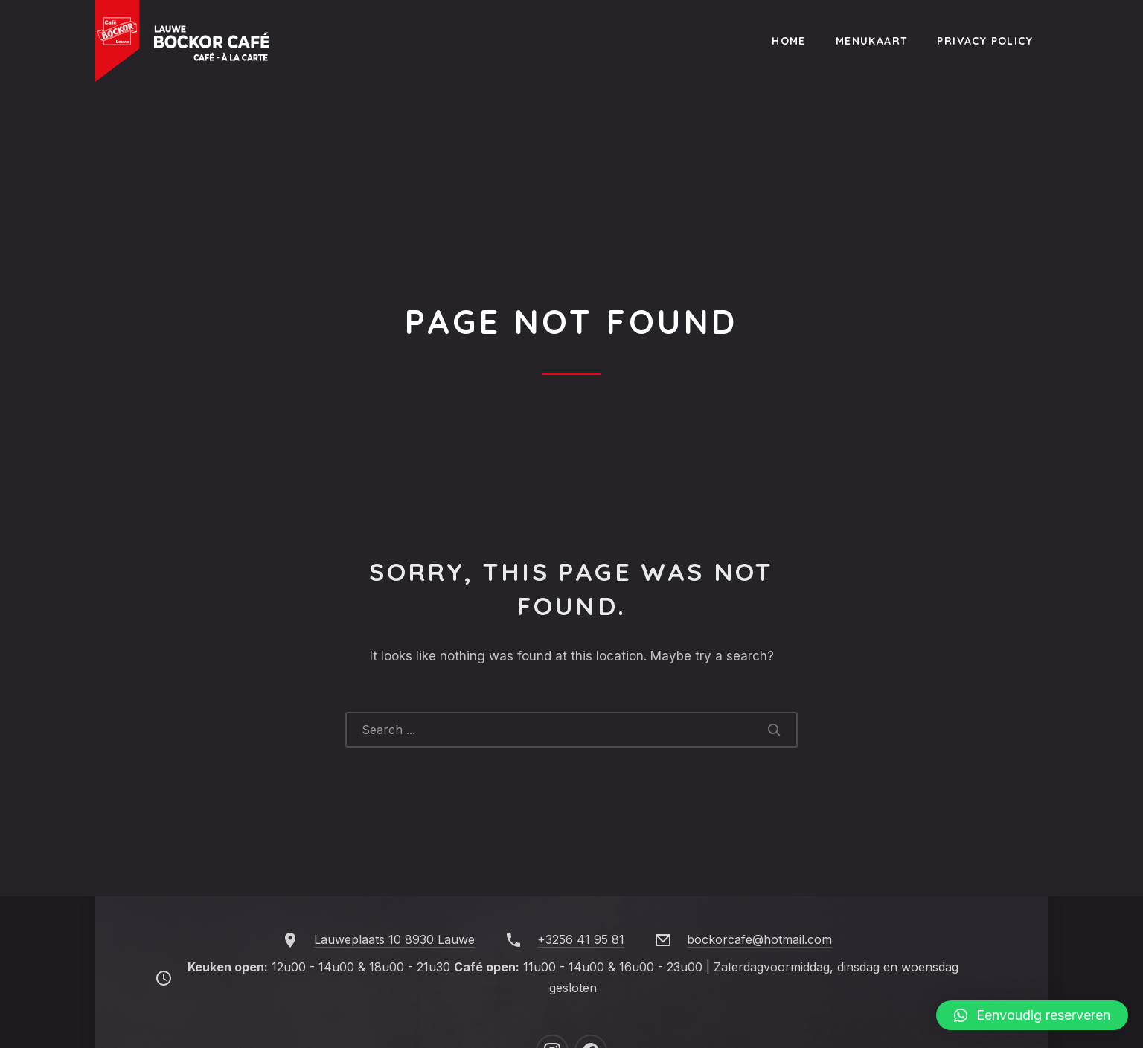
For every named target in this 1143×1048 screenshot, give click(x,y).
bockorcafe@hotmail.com (759, 939)
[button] (1032, 1015)
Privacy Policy (985, 41)
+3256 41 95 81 (580, 939)
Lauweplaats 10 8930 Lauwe (394, 939)
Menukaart (872, 41)
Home (789, 41)
